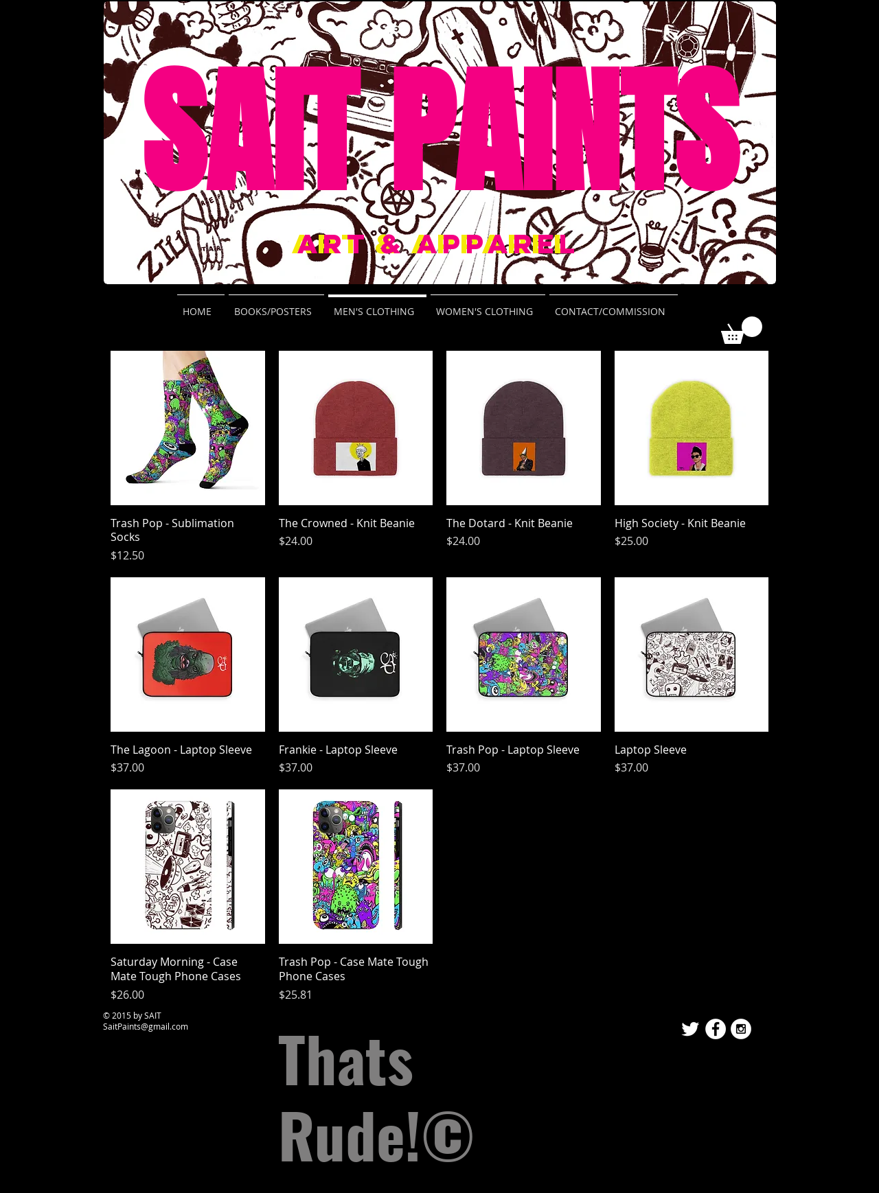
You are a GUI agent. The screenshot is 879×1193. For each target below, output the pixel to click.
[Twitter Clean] (690, 1029)
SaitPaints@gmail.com (145, 1026)
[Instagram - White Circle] (741, 1029)
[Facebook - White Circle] (715, 1029)
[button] (741, 330)
